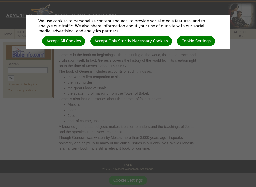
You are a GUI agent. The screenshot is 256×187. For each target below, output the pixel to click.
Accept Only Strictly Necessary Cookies (131, 41)
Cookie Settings (196, 41)
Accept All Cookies (64, 41)
